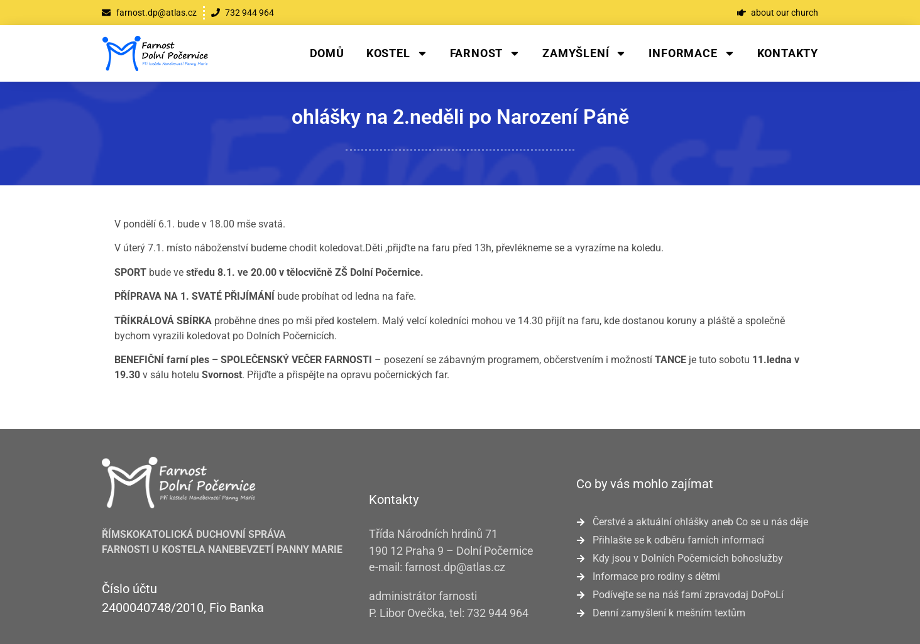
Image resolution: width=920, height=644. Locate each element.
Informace (692, 53)
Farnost (485, 53)
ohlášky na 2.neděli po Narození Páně (460, 117)
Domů (327, 53)
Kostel (397, 53)
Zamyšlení (584, 53)
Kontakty (787, 53)
